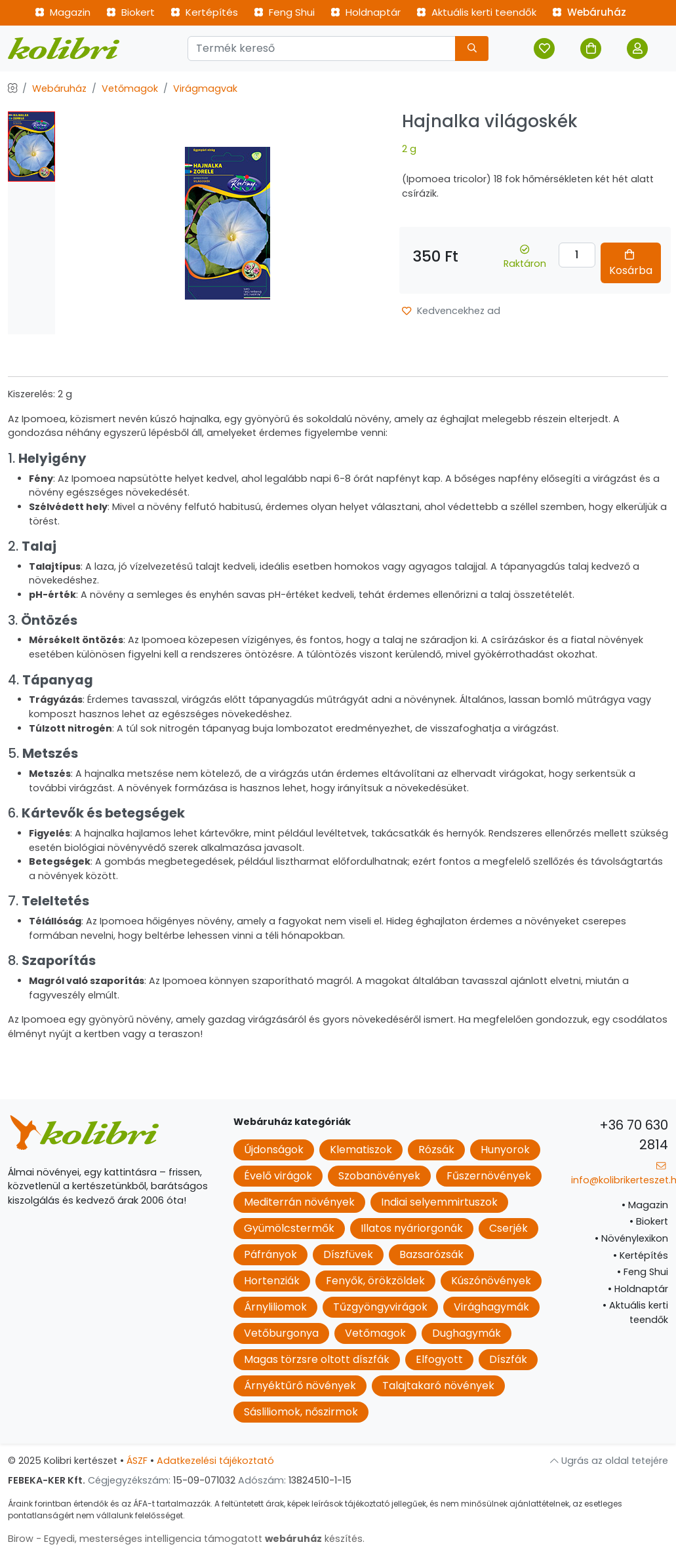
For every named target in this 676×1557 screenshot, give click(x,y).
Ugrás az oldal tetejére (609, 1460)
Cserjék (508, 1228)
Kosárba (630, 263)
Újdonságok (274, 1149)
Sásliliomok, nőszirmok (301, 1411)
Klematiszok (361, 1149)
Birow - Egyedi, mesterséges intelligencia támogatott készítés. (186, 1538)
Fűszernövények (489, 1175)
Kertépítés (204, 12)
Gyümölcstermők (289, 1228)
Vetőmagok (130, 88)
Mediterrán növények (299, 1202)
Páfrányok (270, 1254)
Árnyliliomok (275, 1306)
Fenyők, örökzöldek (375, 1280)
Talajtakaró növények (438, 1385)
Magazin (62, 12)
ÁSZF (137, 1460)
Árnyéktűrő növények (300, 1385)
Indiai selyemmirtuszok (439, 1202)
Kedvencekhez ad (451, 310)
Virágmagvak (205, 88)
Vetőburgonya (281, 1333)
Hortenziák (272, 1280)
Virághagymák (491, 1306)
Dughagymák (466, 1333)
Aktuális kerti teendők (476, 12)
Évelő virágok (278, 1175)
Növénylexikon (631, 1238)
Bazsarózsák (431, 1254)
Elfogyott (439, 1359)
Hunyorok (505, 1149)
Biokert (130, 12)
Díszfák (508, 1359)
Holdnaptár (365, 12)
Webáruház (589, 12)
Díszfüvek (348, 1254)
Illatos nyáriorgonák (412, 1228)
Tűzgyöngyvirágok (380, 1306)
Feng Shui (284, 12)
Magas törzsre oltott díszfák (316, 1359)
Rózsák (436, 1149)
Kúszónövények (491, 1280)
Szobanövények (379, 1175)
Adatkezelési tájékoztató (215, 1460)
